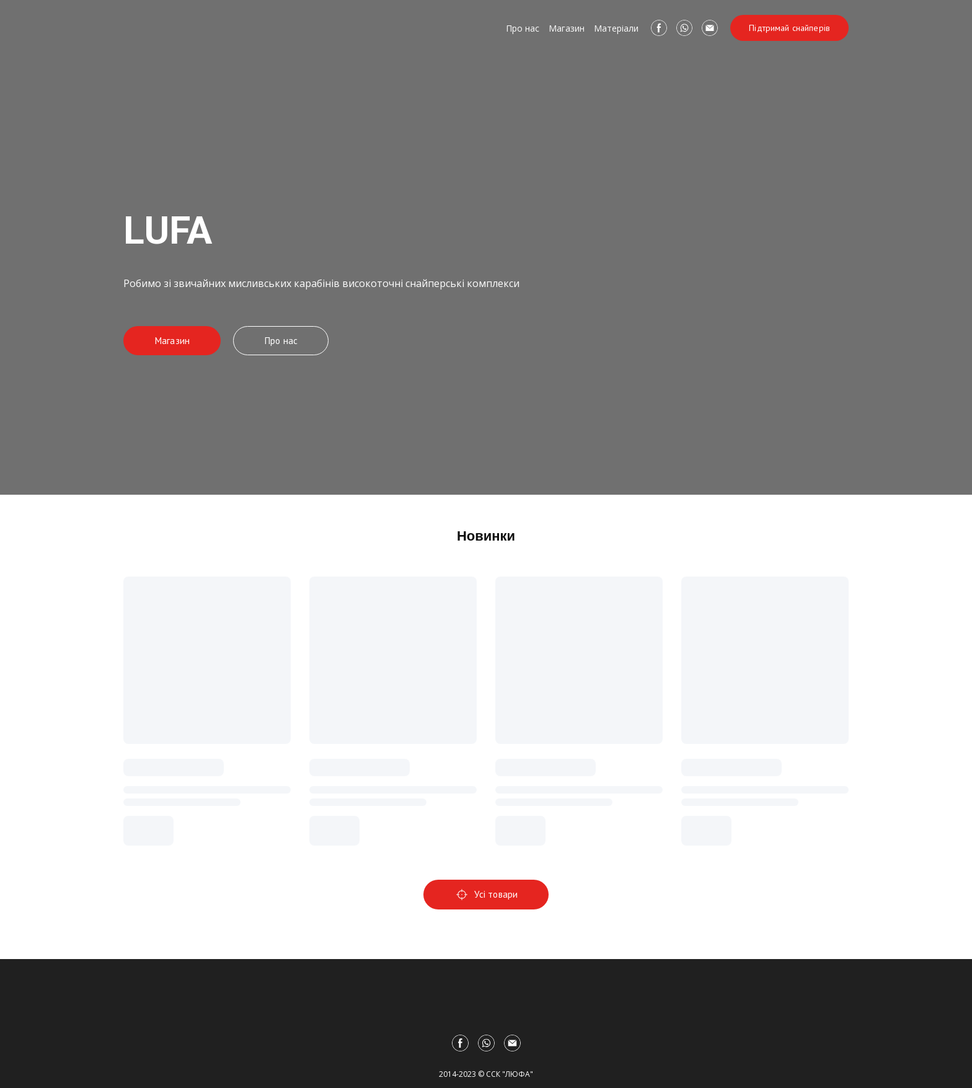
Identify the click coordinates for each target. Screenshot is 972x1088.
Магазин (567, 28)
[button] (659, 28)
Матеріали (616, 28)
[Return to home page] (178, 28)
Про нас (522, 28)
